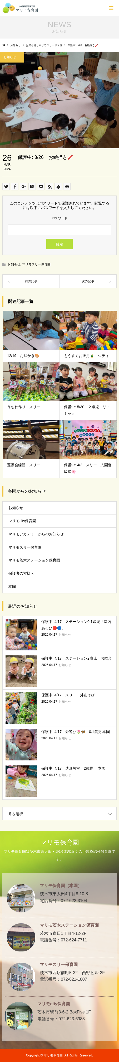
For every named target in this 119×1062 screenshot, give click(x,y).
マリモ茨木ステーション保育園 (34, 560)
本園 (12, 586)
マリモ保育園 (59, 842)
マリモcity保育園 (22, 521)
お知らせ (14, 264)
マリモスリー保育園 (36, 264)
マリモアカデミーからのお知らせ (36, 534)
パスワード (59, 218)
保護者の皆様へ (21, 573)
